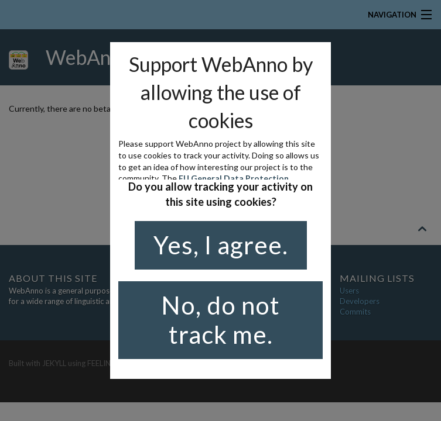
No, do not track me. (220, 320)
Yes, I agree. (220, 245)
